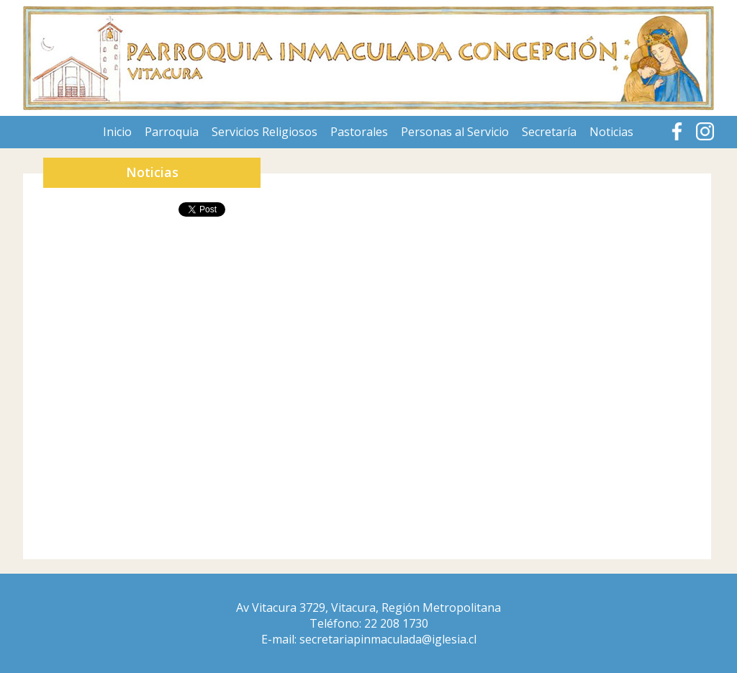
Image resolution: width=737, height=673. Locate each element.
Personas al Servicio (455, 132)
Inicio (117, 132)
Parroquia (172, 132)
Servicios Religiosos (264, 132)
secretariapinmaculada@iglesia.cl (387, 639)
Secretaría (549, 132)
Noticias (611, 132)
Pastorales (359, 132)
